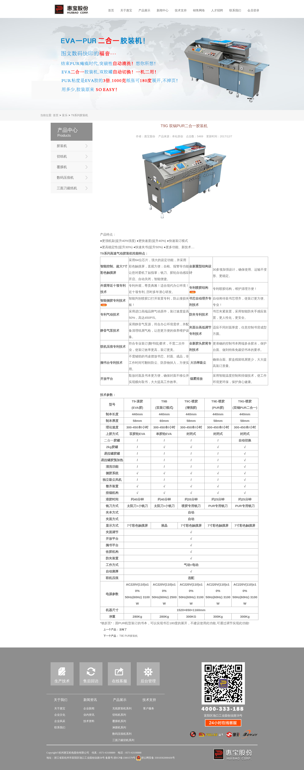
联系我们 (235, 10)
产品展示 (144, 10)
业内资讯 (88, 714)
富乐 (65, 115)
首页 (111, 10)
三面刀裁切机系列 (123, 740)
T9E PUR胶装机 (128, 635)
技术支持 (181, 10)
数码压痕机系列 (122, 733)
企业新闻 (88, 708)
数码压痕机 (65, 177)
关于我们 (60, 700)
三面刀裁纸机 (67, 188)
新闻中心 (162, 10)
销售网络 (199, 10)
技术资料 (88, 721)
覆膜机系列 (119, 721)
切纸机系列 (119, 714)
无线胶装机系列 (122, 708)
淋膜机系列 (119, 727)
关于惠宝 (126, 10)
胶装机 (62, 146)
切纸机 (62, 156)
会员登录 (253, 10)
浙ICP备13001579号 (124, 757)
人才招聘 (217, 10)
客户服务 (148, 708)
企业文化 (59, 714)
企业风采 (59, 721)
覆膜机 (62, 167)
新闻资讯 (90, 700)
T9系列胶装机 (79, 115)
